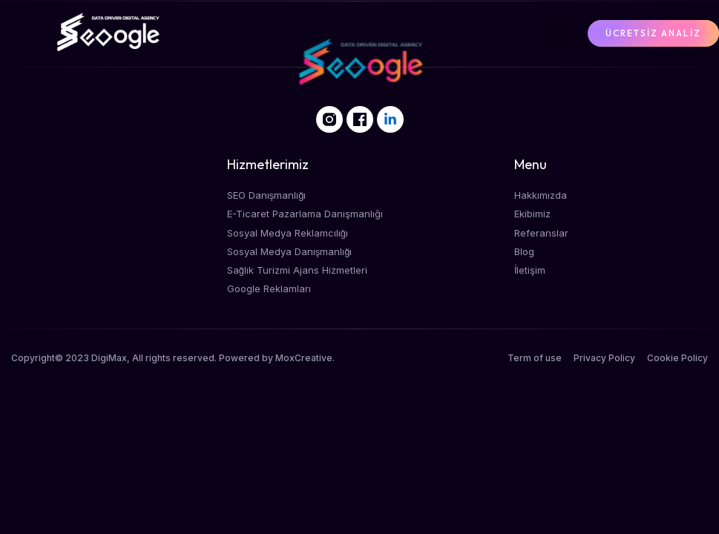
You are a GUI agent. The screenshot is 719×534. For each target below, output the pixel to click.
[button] (557, 33)
